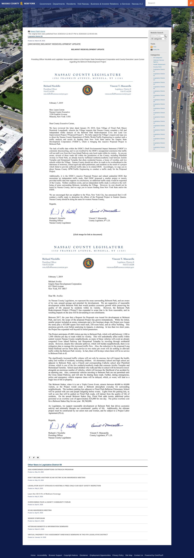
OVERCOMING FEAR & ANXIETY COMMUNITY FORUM (49, 506)
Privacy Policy (118, 555)
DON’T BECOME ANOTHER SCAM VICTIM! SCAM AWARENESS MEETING (56, 481)
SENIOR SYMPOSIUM (36, 522)
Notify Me (156, 53)
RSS (154, 50)
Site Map (128, 555)
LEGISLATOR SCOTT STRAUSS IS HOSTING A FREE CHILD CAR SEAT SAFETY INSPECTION (64, 489)
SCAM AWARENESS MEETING (40, 514)
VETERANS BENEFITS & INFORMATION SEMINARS (48, 530)
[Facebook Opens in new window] (29, 461)
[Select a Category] (158, 42)
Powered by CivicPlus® (154, 555)
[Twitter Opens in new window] (34, 461)
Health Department (159, 68)
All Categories (157, 61)
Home (33, 555)
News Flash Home (38, 35)
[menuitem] (45, 4)
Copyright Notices (71, 555)
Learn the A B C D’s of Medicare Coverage (44, 497)
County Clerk (157, 70)
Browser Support (55, 555)
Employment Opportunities (100, 555)
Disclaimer (84, 555)
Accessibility (42, 555)
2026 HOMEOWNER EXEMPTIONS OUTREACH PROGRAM (50, 473)
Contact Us (138, 555)
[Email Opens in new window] (38, 461)
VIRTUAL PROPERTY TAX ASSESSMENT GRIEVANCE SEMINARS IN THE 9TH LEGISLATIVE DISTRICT (68, 538)
